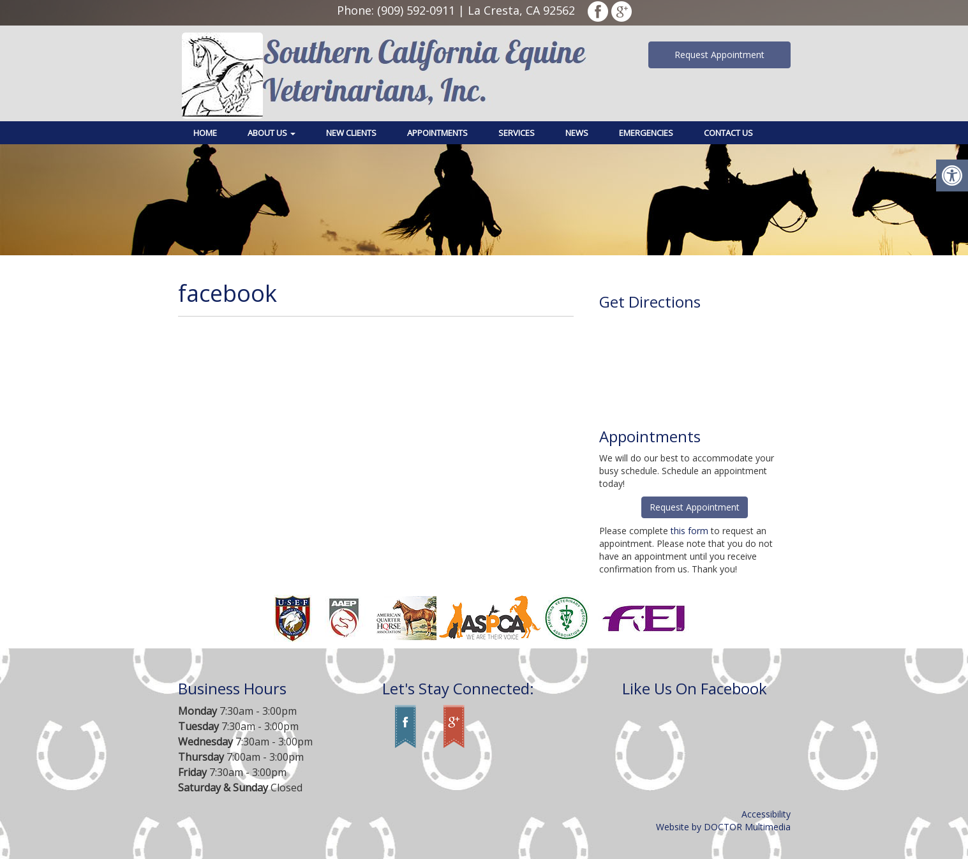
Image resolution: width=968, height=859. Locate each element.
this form (689, 531)
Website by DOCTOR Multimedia (723, 827)
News (576, 132)
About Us (271, 132)
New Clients (351, 132)
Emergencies (646, 132)
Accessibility (766, 814)
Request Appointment (719, 55)
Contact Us (728, 132)
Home (205, 132)
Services (516, 132)
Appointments (437, 132)
